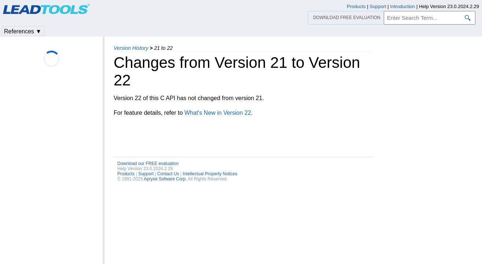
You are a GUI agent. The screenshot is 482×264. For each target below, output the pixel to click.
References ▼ (22, 31)
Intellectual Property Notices (210, 173)
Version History (131, 48)
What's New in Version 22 (217, 113)
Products (126, 173)
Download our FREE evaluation (148, 163)
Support (146, 173)
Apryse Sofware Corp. (165, 179)
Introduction (402, 6)
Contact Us (168, 173)
